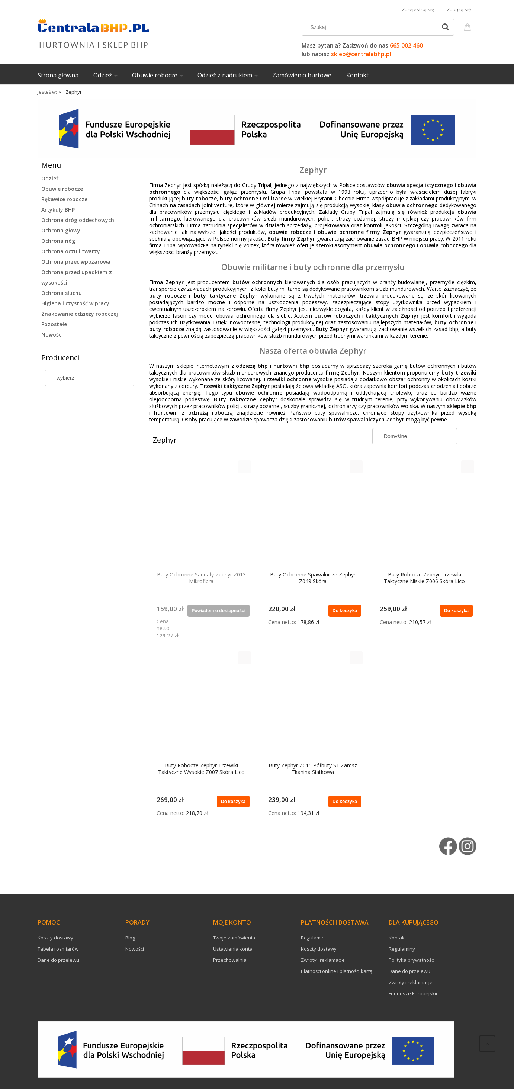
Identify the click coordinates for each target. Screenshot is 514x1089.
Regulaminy (402, 948)
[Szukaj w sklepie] (371, 27)
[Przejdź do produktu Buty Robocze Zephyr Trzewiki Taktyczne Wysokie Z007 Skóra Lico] (201, 705)
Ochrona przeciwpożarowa (75, 261)
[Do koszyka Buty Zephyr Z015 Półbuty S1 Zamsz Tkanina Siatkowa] (344, 801)
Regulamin (313, 937)
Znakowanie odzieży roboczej (79, 313)
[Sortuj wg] (414, 436)
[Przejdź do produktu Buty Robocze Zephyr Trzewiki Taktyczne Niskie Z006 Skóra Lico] (424, 514)
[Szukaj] (445, 27)
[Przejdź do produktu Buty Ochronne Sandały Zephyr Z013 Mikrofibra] (201, 514)
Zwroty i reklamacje (323, 960)
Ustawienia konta (233, 948)
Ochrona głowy (60, 230)
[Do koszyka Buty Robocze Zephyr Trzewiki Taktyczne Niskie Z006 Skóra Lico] (456, 611)
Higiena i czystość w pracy (75, 303)
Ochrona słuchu (61, 292)
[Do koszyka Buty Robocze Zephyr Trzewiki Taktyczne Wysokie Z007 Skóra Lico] (233, 801)
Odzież (50, 178)
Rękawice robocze (64, 199)
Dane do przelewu (58, 960)
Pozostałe (54, 324)
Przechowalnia (230, 960)
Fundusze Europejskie (414, 993)
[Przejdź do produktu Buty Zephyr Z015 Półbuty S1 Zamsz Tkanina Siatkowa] (312, 705)
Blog (130, 937)
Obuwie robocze (62, 188)
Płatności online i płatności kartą (336, 971)
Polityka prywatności (412, 960)
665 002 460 (406, 45)
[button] (244, 466)
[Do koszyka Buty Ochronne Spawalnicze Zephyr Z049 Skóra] (344, 611)
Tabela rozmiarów (58, 948)
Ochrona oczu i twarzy (70, 251)
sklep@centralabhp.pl (361, 54)
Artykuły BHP (58, 209)
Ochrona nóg (58, 240)
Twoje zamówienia (234, 937)
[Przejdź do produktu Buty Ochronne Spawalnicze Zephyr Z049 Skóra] (312, 514)
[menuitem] (65, 75)
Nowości (52, 334)
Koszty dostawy (55, 937)
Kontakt (397, 937)
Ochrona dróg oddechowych (77, 220)
